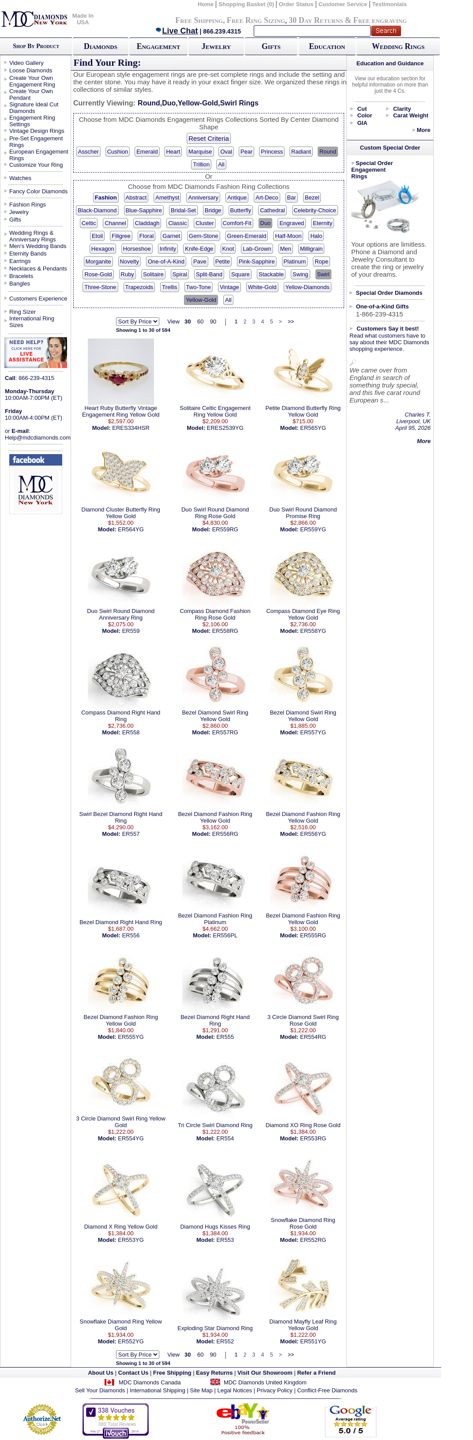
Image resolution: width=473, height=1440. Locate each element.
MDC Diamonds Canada (150, 1382)
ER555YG (131, 1037)
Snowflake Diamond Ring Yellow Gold (121, 1324)
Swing (300, 274)
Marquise (200, 151)
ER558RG (225, 631)
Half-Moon (288, 236)
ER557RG (225, 732)
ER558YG (313, 631)
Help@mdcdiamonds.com (38, 437)
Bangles (19, 283)
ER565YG (313, 428)
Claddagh (147, 223)
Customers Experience (38, 298)
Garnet (171, 236)
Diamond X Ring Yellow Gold (121, 1226)
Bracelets (21, 276)
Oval (226, 151)
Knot (228, 248)
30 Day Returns (316, 20)
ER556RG (225, 834)
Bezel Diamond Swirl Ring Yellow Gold (215, 715)
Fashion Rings (27, 204)
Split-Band (209, 274)
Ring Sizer (22, 311)
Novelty (129, 261)
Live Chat (176, 30)
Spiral (180, 274)
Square (240, 274)
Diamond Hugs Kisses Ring (215, 1226)
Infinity (168, 248)
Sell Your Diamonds (100, 1390)
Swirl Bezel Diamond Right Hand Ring (120, 817)
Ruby (127, 274)
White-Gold (262, 287)
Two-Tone (198, 287)
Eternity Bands (28, 253)
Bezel (312, 197)
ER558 (131, 732)
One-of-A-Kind (166, 261)
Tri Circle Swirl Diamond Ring (215, 1125)
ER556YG (313, 834)
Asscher (88, 151)
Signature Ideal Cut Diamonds (33, 107)
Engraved (291, 223)
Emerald (147, 151)
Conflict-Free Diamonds (327, 1390)
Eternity (322, 223)
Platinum (295, 261)
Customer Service (343, 4)
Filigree (121, 236)
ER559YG (313, 529)
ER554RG (313, 1037)
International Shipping (157, 1390)
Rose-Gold (98, 274)
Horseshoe (137, 248)
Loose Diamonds (31, 70)
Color (364, 115)
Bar (291, 197)
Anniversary (203, 197)
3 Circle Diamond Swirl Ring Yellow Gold (120, 1121)
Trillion (201, 164)
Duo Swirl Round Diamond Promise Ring (303, 512)
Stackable (271, 274)
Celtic (89, 223)
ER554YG (131, 1138)
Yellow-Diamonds (307, 287)
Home (206, 4)
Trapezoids (139, 287)
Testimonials (389, 4)
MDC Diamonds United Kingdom (265, 1382)
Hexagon (102, 248)
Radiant (301, 151)
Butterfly (241, 210)
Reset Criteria (208, 138)
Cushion (117, 151)
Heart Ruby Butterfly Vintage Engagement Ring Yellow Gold (121, 411)
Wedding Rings (398, 46)
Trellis (169, 287)
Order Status (296, 4)
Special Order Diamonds (389, 293)
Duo (265, 223)
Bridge (213, 210)
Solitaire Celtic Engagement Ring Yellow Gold (215, 411)
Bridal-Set (183, 210)
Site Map (201, 1390)
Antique (237, 197)
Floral (146, 236)
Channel (115, 223)
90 (213, 321)
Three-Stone (100, 287)
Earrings (19, 261)
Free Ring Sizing (256, 20)
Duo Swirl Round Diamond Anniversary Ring (120, 614)
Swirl (323, 274)
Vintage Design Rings (36, 131)
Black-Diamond (97, 210)
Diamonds (100, 46)
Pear (246, 151)
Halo (316, 236)
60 (200, 321)
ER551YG (313, 1341)
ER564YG (131, 529)
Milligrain (311, 248)
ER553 (225, 1240)
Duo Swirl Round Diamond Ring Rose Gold (215, 512)
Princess (272, 151)
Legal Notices (234, 1390)
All (221, 164)
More (423, 130)
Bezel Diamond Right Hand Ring (120, 922)
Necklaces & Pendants (38, 268)
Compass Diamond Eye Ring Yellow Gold (303, 614)
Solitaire (153, 274)
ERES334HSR (131, 428)
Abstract (136, 197)
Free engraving (380, 20)
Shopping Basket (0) (246, 4)
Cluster (204, 223)
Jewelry (216, 46)
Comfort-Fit (237, 223)
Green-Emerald (247, 236)
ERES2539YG (225, 428)
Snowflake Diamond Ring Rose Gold (303, 1223)
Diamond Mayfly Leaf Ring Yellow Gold (303, 1324)
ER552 (225, 1341)
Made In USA (83, 19)
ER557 (131, 834)
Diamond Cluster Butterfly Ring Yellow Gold (121, 512)
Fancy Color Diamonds (38, 191)
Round (327, 151)
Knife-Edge (199, 248)
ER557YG (313, 732)
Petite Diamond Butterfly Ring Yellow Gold (303, 411)
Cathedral (272, 210)
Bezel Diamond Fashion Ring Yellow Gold (215, 817)
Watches (20, 178)
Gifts (271, 46)
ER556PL (225, 935)
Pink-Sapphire (257, 261)
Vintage (229, 287)
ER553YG (131, 1240)
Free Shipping (199, 20)
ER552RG (313, 1240)
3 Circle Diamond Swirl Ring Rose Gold (303, 1020)
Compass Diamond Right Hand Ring (120, 715)
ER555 (225, 1037)
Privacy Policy (275, 1390)
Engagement (158, 46)
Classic (177, 223)
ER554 (225, 1138)
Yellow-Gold (201, 300)
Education (327, 46)
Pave (199, 261)
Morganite (98, 261)
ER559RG (225, 529)
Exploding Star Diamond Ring (215, 1328)
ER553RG (313, 1138)
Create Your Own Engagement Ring (32, 81)
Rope (321, 261)
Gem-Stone (203, 236)
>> (291, 322)
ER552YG (131, 1341)
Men (285, 248)
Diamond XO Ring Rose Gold (303, 1125)
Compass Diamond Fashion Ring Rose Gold (215, 614)
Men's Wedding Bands (37, 246)
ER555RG (313, 935)
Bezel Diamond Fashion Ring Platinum (215, 918)
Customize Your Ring (36, 165)
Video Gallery (26, 63)
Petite (222, 261)
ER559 (131, 631)
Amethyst (167, 197)
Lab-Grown (257, 248)
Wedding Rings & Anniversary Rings (32, 236)
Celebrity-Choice (315, 210)
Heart (173, 151)
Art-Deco (266, 197)
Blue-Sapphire (144, 210)
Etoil (97, 236)
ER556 (131, 935)
